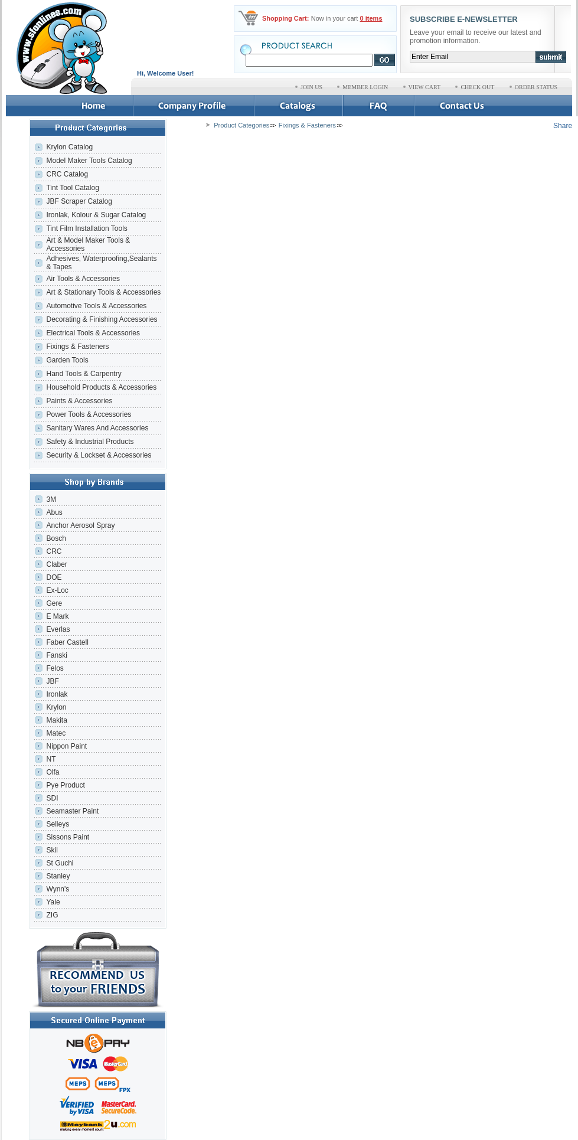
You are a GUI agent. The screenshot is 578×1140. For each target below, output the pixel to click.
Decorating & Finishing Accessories (101, 319)
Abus (54, 512)
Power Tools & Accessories (88, 414)
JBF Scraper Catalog (79, 201)
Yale (53, 902)
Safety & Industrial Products (89, 441)
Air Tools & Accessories (83, 279)
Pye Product (65, 785)
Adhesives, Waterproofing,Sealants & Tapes (101, 262)
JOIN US (311, 87)
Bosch (56, 538)
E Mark (57, 616)
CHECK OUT (477, 87)
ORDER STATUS (536, 87)
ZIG (52, 915)
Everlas (58, 629)
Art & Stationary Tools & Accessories (103, 292)
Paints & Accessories (80, 401)
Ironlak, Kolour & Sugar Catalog (96, 215)
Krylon (56, 707)
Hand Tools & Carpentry (83, 374)
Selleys (57, 824)
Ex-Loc (57, 590)
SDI (52, 798)
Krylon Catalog (69, 147)
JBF (52, 681)
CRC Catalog (67, 174)
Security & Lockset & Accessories (98, 455)
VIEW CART (425, 87)
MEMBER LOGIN (365, 87)
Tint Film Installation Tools (86, 228)
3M (51, 499)
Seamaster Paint (72, 811)
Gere (54, 603)
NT (50, 759)
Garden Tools (67, 360)
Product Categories (241, 125)
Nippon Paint (66, 746)
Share (562, 126)
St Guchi (59, 863)
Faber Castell (67, 642)
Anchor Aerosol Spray (80, 525)
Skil (51, 850)
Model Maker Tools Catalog (89, 160)
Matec (56, 733)
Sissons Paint (67, 837)
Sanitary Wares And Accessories (97, 428)
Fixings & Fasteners (77, 346)
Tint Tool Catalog (72, 188)
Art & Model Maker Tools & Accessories (88, 244)
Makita (56, 720)
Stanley (58, 876)
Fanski (56, 655)
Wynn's (57, 889)
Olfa (52, 772)
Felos (54, 668)
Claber (56, 564)
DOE (53, 577)
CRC (53, 551)
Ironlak (56, 694)
